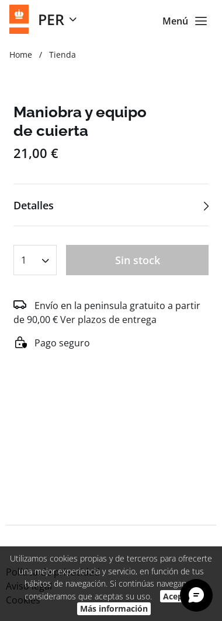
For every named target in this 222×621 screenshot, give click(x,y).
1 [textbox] (23, 260)
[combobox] (35, 256)
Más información (114, 608)
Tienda (62, 54)
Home (20, 54)
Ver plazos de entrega (108, 319)
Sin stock (137, 260)
